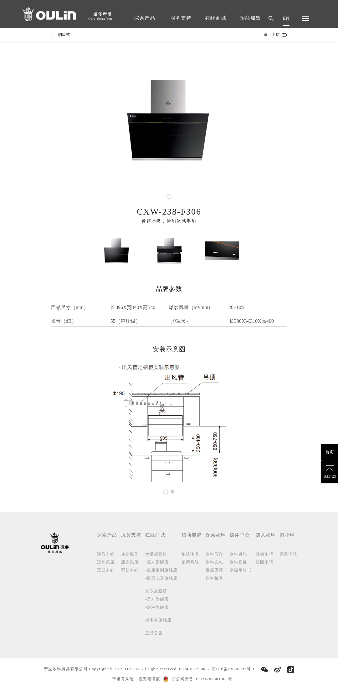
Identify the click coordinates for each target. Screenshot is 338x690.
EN (286, 18)
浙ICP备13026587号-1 (233, 669)
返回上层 (275, 34)
